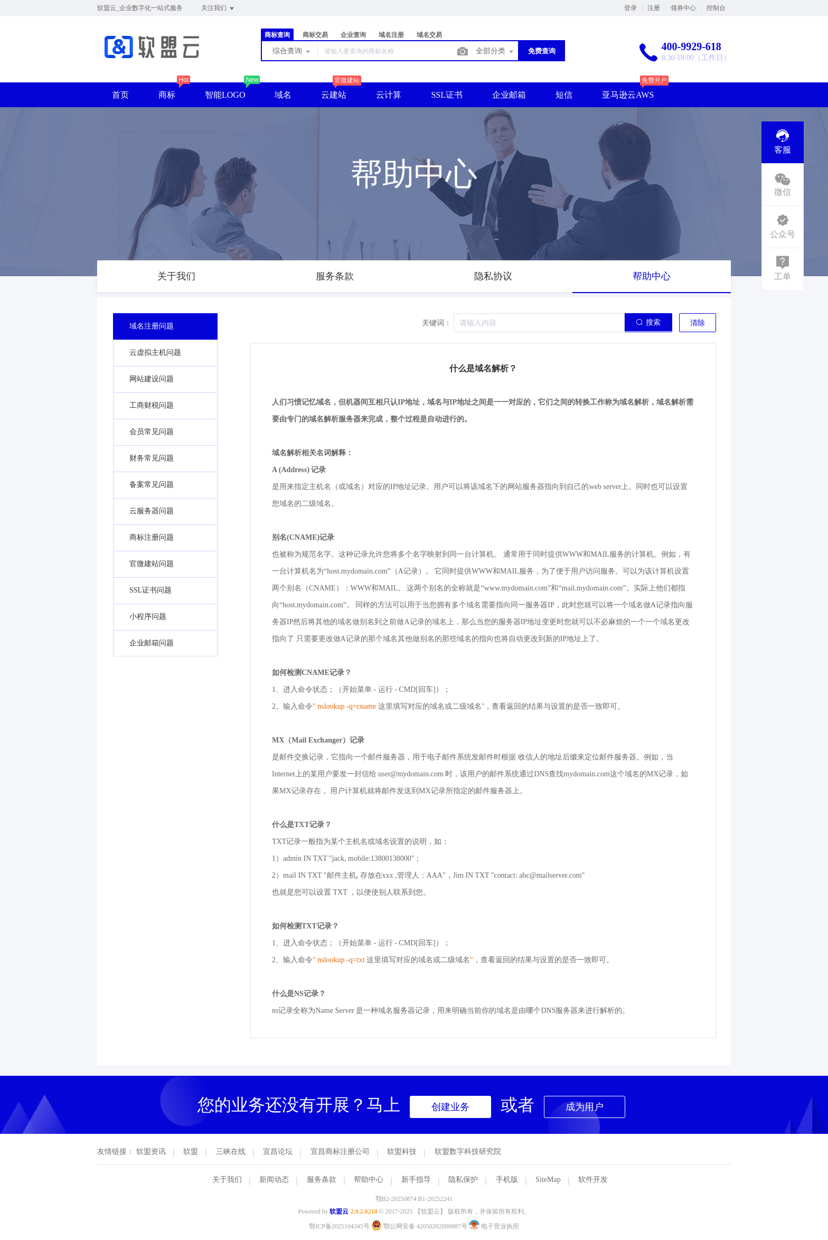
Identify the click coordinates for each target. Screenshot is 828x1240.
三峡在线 (231, 1152)
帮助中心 (368, 1179)
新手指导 (416, 1179)
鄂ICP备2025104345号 (339, 1226)
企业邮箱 (509, 94)
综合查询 (292, 51)
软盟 (190, 1152)
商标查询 (277, 35)
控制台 (716, 8)
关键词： (436, 323)
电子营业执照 (494, 1226)
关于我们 (227, 1179)
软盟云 (339, 1211)
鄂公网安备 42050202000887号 (420, 1226)
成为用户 (585, 1107)
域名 (283, 94)
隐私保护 (463, 1179)
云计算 (388, 94)
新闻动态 (274, 1179)
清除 (697, 323)
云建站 (333, 94)
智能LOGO (225, 94)
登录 (630, 8)
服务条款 (321, 1179)
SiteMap (547, 1179)
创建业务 (450, 1107)
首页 (120, 94)
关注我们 (218, 8)
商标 (166, 94)
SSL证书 (447, 94)
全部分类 (495, 51)
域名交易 (429, 35)
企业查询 (353, 35)
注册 (653, 8)
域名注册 (391, 35)
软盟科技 (402, 1152)
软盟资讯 (151, 1152)
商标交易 (315, 35)
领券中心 (683, 8)
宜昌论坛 (278, 1152)
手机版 (507, 1179)
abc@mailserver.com (550, 875)
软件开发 (593, 1179)
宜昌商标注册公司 (340, 1152)
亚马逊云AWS (628, 94)
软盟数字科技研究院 (468, 1152)
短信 (564, 94)
